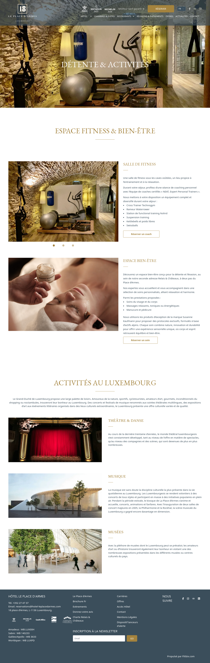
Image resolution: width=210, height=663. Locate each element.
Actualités (181, 16)
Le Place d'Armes (82, 596)
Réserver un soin (140, 340)
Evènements (80, 606)
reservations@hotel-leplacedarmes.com (38, 606)
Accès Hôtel (123, 606)
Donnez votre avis (83, 611)
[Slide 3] (73, 245)
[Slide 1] (54, 245)
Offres (169, 16)
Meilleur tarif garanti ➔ (131, 8)
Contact (194, 16)
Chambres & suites (104, 16)
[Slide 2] (63, 245)
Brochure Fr (79, 601)
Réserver (161, 8)
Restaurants (125, 16)
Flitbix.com (188, 656)
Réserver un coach (141, 234)
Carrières (122, 596)
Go (132, 638)
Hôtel (84, 16)
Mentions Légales (127, 617)
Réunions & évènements (150, 16)
